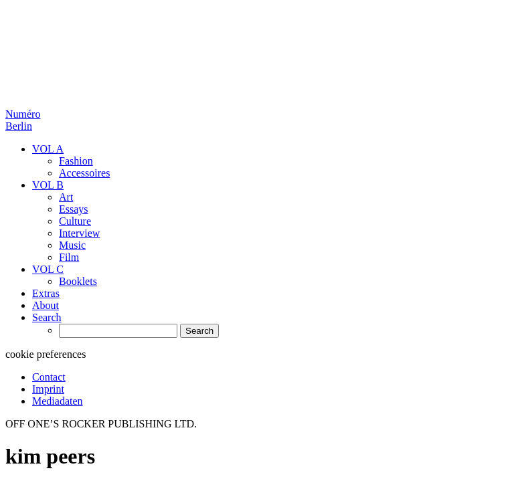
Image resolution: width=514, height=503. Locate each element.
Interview (79, 233)
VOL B (48, 185)
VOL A (48, 149)
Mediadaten (57, 401)
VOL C (48, 269)
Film (69, 257)
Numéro (22, 120)
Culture (75, 221)
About (45, 305)
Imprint (48, 389)
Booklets (78, 281)
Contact (49, 377)
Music (72, 245)
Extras (46, 293)
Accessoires (84, 173)
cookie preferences (45, 354)
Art (66, 197)
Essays (73, 209)
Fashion (76, 161)
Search (47, 317)
